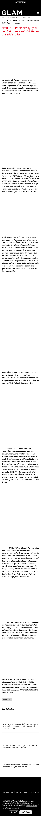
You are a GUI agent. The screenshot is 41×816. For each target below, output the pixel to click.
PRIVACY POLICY (8, 792)
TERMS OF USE (21, 792)
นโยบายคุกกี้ (15, 808)
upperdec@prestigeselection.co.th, (15, 687)
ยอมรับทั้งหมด (25, 812)
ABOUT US (20, 2)
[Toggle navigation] (38, 12)
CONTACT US (34, 792)
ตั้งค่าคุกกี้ (14, 812)
